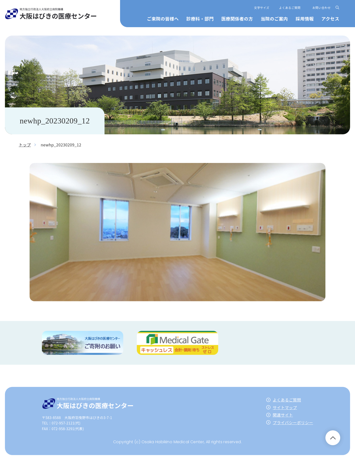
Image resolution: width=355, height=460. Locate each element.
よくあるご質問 (290, 7)
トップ (25, 145)
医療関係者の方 (237, 18)
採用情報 (305, 18)
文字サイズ (261, 7)
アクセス (330, 18)
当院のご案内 (274, 18)
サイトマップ (285, 407)
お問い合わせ (321, 7)
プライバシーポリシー (293, 422)
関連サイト (283, 415)
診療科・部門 (199, 18)
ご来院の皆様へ (163, 18)
